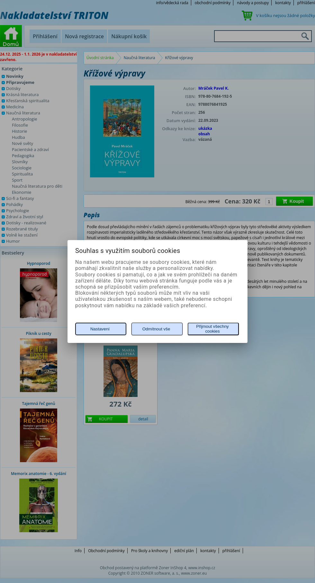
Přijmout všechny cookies (212, 329)
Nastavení (100, 329)
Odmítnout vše (156, 329)
